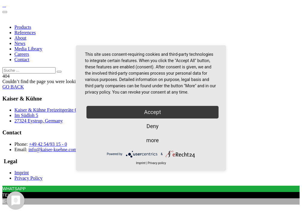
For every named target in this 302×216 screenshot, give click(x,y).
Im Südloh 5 (26, 115)
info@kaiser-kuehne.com (53, 149)
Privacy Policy (28, 178)
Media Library (28, 48)
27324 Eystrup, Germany (38, 120)
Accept (152, 112)
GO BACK (13, 86)
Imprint (21, 172)
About (20, 37)
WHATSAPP (14, 188)
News (19, 43)
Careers (21, 54)
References (25, 32)
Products (22, 27)
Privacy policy (157, 163)
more (152, 140)
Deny (152, 126)
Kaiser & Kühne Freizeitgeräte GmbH (51, 109)
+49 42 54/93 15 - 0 (48, 144)
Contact (21, 59)
